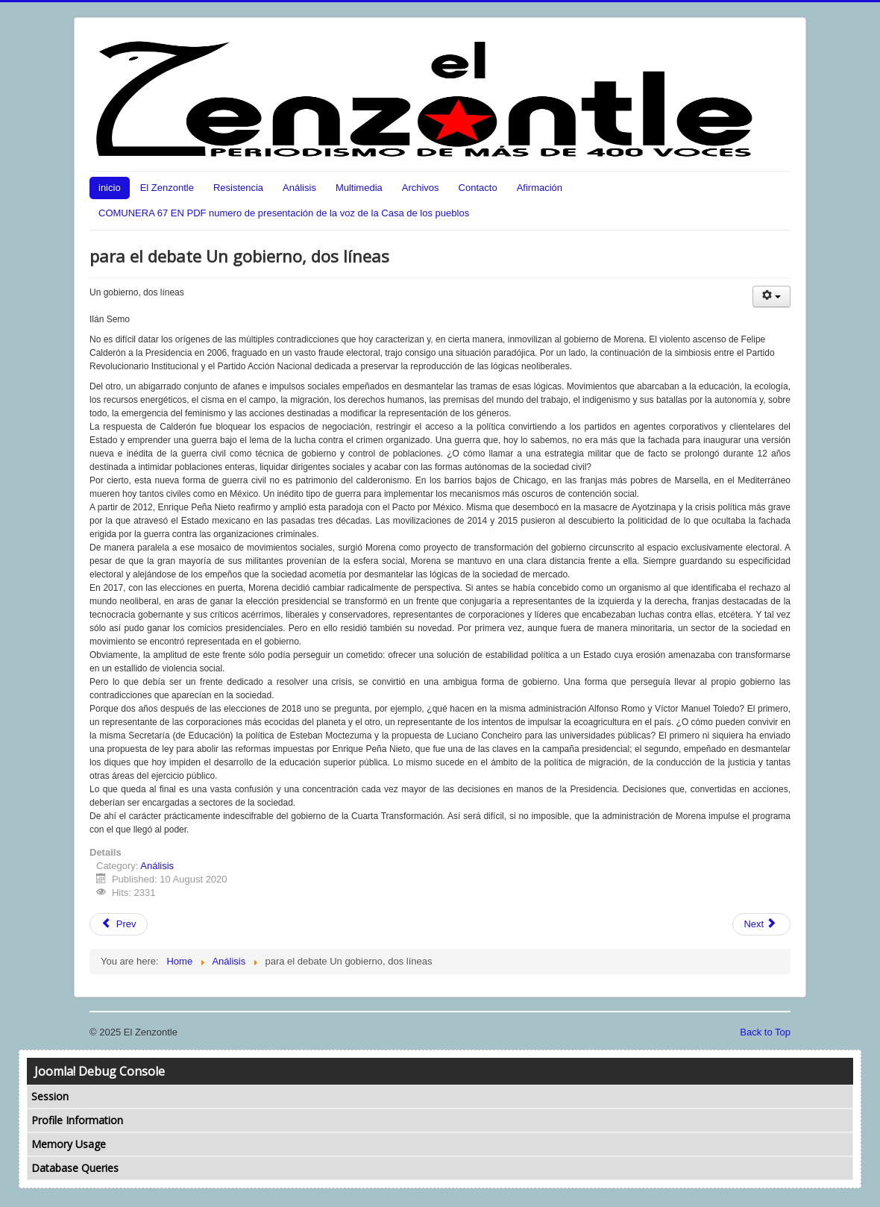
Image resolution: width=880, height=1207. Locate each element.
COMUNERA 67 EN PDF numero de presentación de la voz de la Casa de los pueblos (283, 213)
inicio (109, 187)
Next (760, 923)
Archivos (420, 187)
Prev (118, 923)
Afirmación (539, 187)
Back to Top (765, 1032)
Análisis (299, 187)
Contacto (478, 187)
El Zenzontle (167, 187)
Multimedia (359, 187)
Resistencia (238, 187)
